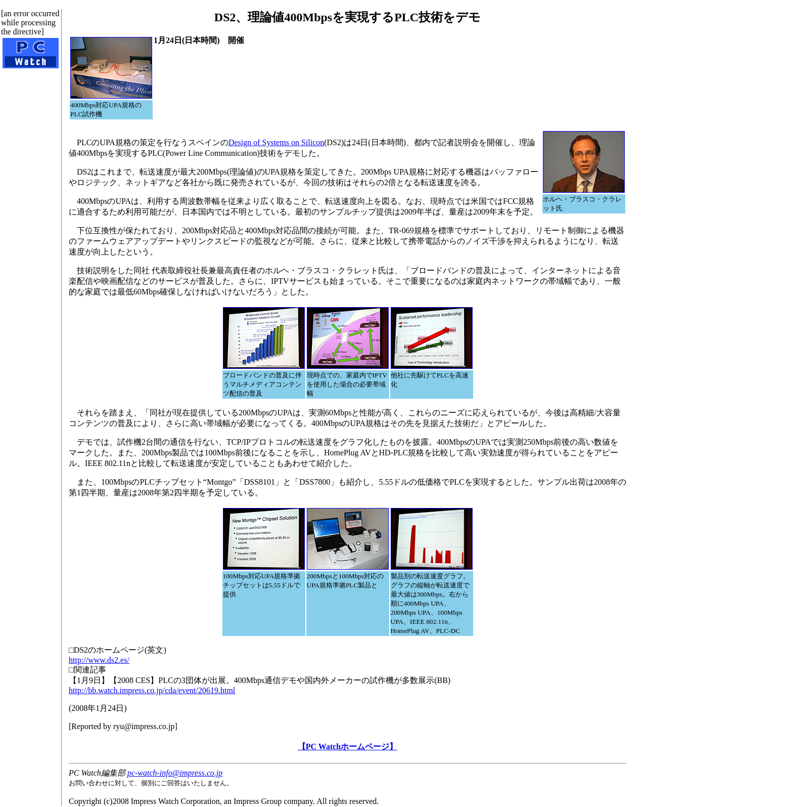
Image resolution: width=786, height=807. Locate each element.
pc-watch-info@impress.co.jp (174, 773)
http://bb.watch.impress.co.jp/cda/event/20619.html (152, 690)
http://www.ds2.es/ (99, 660)
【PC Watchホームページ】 (347, 746)
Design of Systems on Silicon (276, 142)
